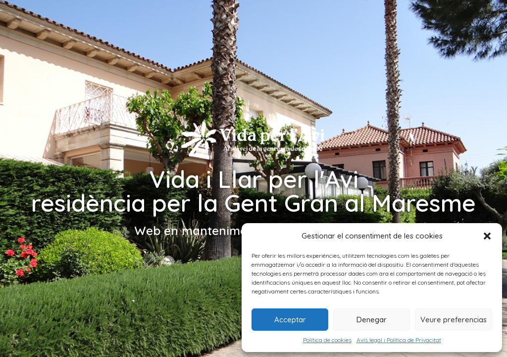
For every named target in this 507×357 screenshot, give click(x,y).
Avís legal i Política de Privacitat (398, 340)
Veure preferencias (453, 319)
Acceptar (290, 319)
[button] (487, 236)
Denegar (371, 319)
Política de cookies (327, 340)
